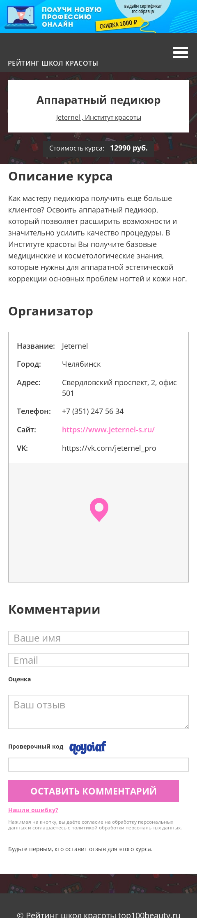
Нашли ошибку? (33, 810)
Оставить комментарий (93, 791)
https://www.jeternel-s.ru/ (108, 429)
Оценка (19, 679)
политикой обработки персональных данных (126, 827)
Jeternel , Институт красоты (98, 117)
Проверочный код (35, 746)
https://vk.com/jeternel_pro (109, 448)
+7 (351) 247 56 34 (93, 411)
